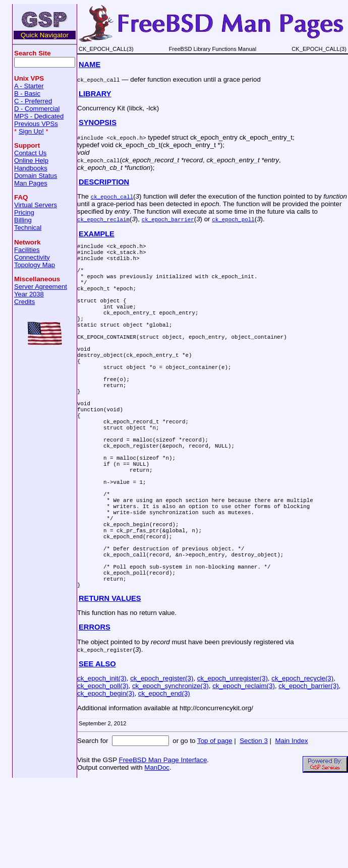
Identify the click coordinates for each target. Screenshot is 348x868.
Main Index (291, 827)
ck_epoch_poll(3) (103, 772)
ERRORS (94, 713)
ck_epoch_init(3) (102, 764)
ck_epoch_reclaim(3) (243, 772)
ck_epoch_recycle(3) (302, 764)
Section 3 (254, 827)
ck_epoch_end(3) (164, 779)
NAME (89, 64)
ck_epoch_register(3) (161, 764)
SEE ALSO (97, 750)
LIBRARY (95, 94)
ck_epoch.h (126, 137)
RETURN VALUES (110, 684)
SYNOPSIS (98, 122)
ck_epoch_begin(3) (105, 779)
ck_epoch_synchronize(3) (170, 772)
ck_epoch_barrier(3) (308, 772)
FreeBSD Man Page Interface (163, 846)
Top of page (215, 827)
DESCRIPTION (104, 182)
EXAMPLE (96, 234)
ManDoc (156, 853)
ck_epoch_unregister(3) (232, 764)
